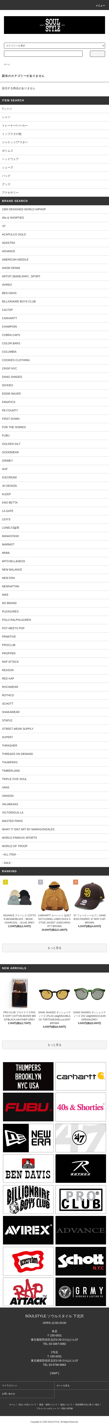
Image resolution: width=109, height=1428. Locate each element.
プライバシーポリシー (46, 1408)
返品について (66, 1404)
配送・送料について (48, 1404)
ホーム (7, 64)
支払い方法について (27, 1404)
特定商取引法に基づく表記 (87, 1404)
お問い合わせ (8, 1393)
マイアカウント (9, 1385)
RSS (63, 1408)
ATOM (70, 1408)
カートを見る (63, 1385)
